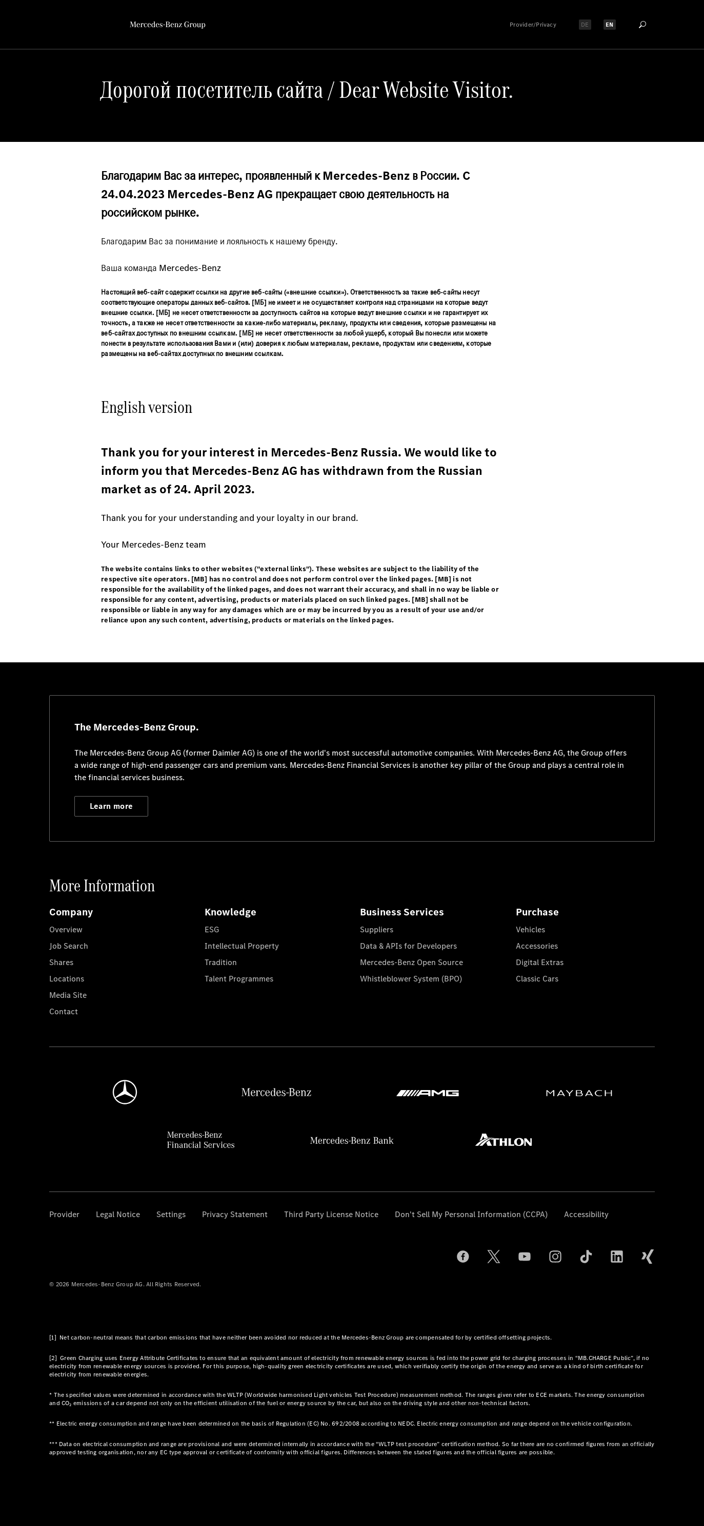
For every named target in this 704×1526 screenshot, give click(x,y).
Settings (171, 1214)
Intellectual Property (242, 945)
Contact (63, 1011)
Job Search (68, 945)
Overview (66, 929)
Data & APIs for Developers (408, 945)
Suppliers (376, 929)
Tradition (221, 962)
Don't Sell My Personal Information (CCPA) (471, 1214)
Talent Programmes (239, 978)
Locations (66, 978)
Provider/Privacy (533, 24)
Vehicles (530, 929)
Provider (64, 1214)
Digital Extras (540, 962)
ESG (212, 929)
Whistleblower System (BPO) (411, 978)
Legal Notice (118, 1214)
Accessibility (586, 1214)
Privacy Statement (235, 1214)
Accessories (537, 945)
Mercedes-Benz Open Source (411, 962)
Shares (61, 962)
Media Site (68, 995)
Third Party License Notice (331, 1214)
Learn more (111, 806)
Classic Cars (537, 978)
